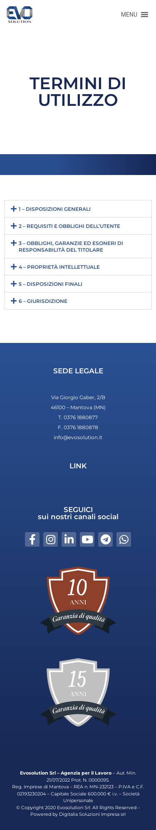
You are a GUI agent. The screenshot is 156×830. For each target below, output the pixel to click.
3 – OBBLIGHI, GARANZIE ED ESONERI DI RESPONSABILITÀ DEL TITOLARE (71, 246)
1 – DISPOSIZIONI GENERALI (55, 209)
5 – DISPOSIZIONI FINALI (50, 284)
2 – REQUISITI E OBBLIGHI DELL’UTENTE (69, 226)
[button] (129, 14)
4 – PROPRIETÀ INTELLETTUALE (59, 267)
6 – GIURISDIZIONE (43, 301)
